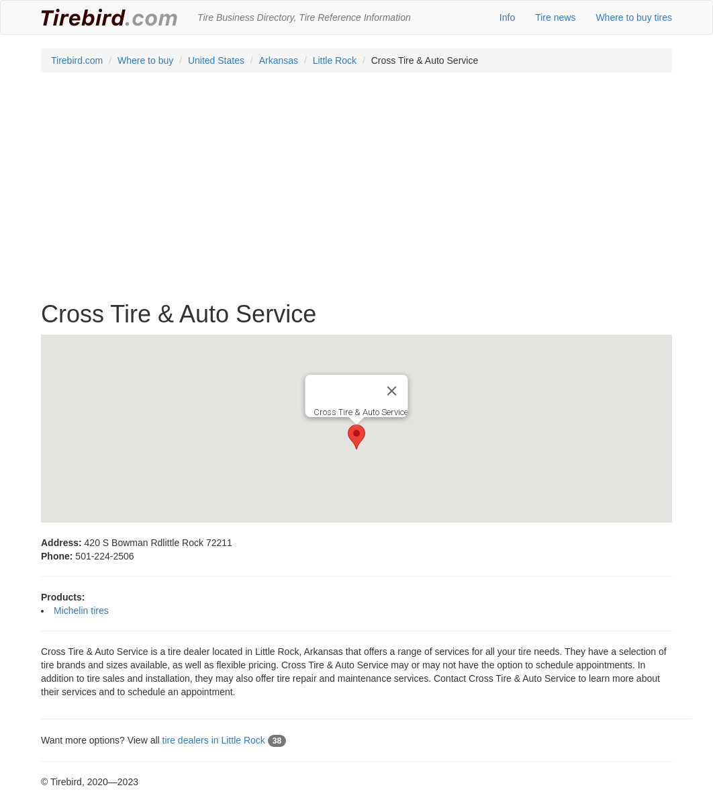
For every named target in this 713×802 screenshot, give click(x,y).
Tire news (555, 17)
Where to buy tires (634, 17)
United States (216, 60)
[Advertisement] (356, 193)
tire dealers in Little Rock (224, 740)
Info (507, 17)
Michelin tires (81, 610)
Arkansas (278, 60)
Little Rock (334, 60)
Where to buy (145, 60)
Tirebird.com (77, 60)
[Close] (392, 391)
